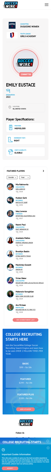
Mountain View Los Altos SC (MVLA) (30, 283)
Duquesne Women (29, 26)
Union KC (19, 269)
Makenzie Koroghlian (25, 291)
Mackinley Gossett (23, 265)
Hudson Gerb (21, 198)
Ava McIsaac (21, 305)
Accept (10, 468)
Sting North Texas (23, 256)
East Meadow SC (22, 229)
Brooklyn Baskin (22, 251)
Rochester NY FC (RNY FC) (25, 310)
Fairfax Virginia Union (24, 243)
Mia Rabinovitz (22, 184)
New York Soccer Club (24, 296)
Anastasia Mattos (23, 238)
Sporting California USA (25, 216)
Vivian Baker (21, 278)
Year (22, 177)
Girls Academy (28, 36)
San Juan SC (20, 189)
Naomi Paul (21, 224)
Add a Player (25, 409)
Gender (11, 177)
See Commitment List (25, 320)
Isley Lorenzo (21, 211)
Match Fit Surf (21, 202)
